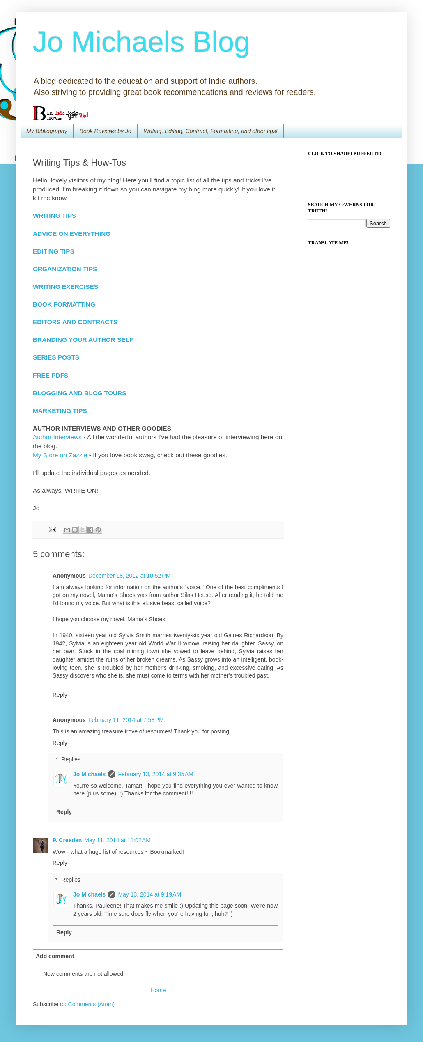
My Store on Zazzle (60, 455)
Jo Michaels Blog (141, 42)
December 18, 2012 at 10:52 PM (129, 575)
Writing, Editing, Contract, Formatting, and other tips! (211, 131)
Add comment (55, 956)
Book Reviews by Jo (105, 131)
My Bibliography (46, 131)
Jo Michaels (89, 774)
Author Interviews (57, 436)
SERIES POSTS (56, 357)
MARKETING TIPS (60, 410)
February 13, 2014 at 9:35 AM (155, 774)
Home (158, 990)
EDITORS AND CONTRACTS (75, 321)
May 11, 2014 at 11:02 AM (117, 840)
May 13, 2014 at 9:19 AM (149, 894)
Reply (60, 695)
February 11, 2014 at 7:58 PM (126, 720)
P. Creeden (67, 840)
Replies (70, 759)
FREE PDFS (50, 375)
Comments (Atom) (91, 1004)
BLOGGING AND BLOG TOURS (79, 393)
